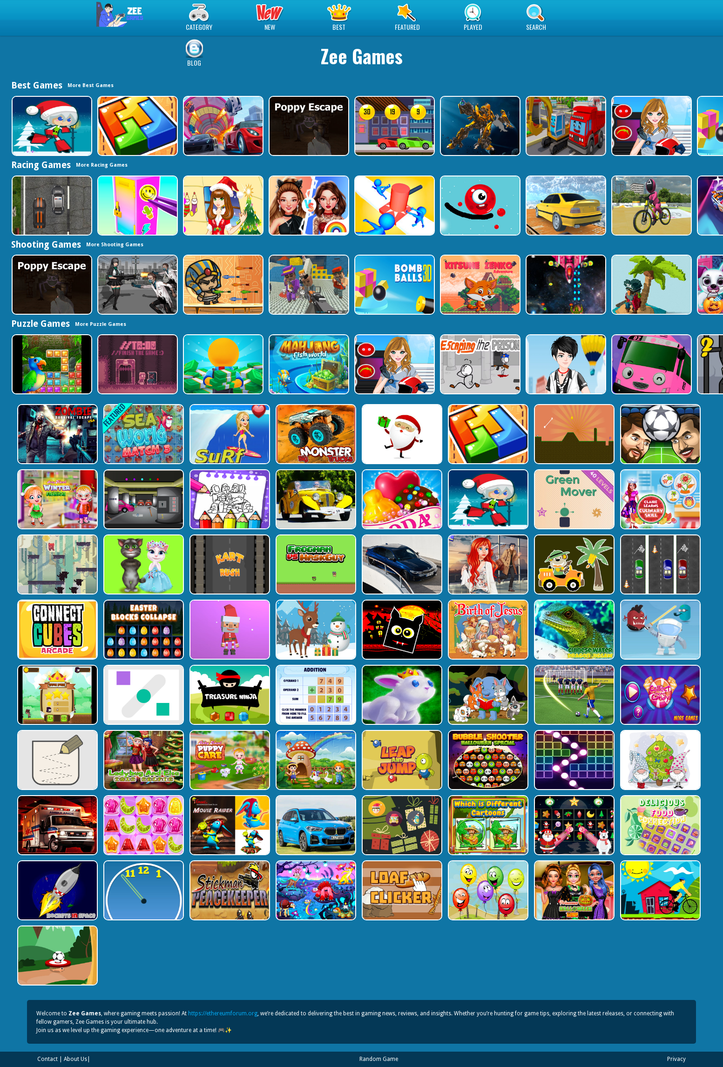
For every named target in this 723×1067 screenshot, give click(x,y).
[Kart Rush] (228, 564)
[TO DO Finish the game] (136, 364)
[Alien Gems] (659, 630)
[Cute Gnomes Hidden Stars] (659, 760)
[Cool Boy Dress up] (565, 364)
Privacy (676, 1059)
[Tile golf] (573, 434)
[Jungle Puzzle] (51, 364)
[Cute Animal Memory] (487, 695)
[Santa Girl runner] (51, 126)
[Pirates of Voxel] (650, 285)
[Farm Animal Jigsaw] (315, 760)
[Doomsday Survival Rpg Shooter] (136, 285)
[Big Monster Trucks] (315, 434)
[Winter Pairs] (573, 825)
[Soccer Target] (56, 955)
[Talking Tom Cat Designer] (142, 564)
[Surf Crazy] (228, 434)
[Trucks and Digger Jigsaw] (565, 126)
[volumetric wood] (136, 126)
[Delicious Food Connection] (659, 825)
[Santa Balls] (228, 630)
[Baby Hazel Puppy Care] (228, 760)
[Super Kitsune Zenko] (479, 285)
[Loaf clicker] (401, 890)
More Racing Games (102, 165)
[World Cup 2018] (573, 695)
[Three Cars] (659, 564)
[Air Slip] (142, 695)
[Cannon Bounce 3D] (393, 285)
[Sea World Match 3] (142, 434)
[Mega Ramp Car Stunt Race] (222, 126)
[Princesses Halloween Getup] (573, 890)
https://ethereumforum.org (222, 1013)
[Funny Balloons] (487, 890)
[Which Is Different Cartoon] (487, 825)
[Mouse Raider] (228, 825)
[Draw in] (56, 760)
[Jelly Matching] (142, 825)
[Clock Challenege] (142, 890)
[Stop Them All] (393, 206)
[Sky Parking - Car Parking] (565, 206)
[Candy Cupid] (401, 499)
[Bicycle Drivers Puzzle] (659, 890)
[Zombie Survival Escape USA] (56, 434)
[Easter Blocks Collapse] (142, 630)
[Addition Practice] (315, 695)
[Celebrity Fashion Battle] (308, 206)
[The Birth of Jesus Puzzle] (487, 630)
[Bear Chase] (56, 564)
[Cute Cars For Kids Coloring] (573, 564)
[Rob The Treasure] (142, 499)
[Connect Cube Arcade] (56, 630)
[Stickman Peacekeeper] (228, 890)
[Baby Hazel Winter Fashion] (56, 499)
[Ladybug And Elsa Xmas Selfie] (142, 760)
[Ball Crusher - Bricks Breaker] (573, 760)
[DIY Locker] (136, 206)
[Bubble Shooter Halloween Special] (487, 760)
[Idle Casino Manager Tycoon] (222, 364)
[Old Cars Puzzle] (315, 499)
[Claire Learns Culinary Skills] (659, 499)
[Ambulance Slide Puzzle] (56, 825)
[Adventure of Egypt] (222, 285)
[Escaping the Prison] (479, 364)
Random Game (378, 1059)
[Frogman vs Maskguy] (315, 564)
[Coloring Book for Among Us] (228, 499)
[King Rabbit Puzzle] (401, 695)
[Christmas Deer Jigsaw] (315, 630)
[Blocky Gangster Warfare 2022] (308, 285)
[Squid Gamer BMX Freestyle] (650, 206)
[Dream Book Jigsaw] (315, 890)
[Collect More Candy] (659, 695)
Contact (47, 1059)
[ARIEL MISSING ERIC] (487, 564)
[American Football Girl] (650, 126)
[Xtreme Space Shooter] (565, 285)
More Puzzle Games (100, 324)
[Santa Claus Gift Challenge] (401, 434)
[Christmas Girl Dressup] (222, 206)
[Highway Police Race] (51, 206)
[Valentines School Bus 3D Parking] (650, 364)
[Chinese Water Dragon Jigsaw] (573, 630)
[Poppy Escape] (308, 126)
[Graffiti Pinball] (479, 206)
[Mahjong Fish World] (308, 364)
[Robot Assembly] (479, 126)
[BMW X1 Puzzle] (315, 825)
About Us (75, 1059)
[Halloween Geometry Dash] (401, 630)
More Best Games (91, 85)
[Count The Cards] (401, 825)
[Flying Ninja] (56, 695)
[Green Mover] (573, 499)
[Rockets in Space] (56, 890)
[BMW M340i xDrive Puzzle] (401, 564)
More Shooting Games (114, 245)
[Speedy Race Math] (393, 126)
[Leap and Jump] (401, 760)
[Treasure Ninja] (228, 695)
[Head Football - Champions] (659, 434)
